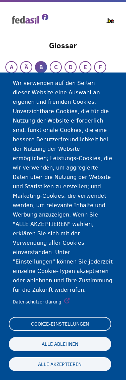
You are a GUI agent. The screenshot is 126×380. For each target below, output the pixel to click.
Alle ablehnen (60, 344)
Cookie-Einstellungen (60, 324)
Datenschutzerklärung (37, 301)
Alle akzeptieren (60, 364)
